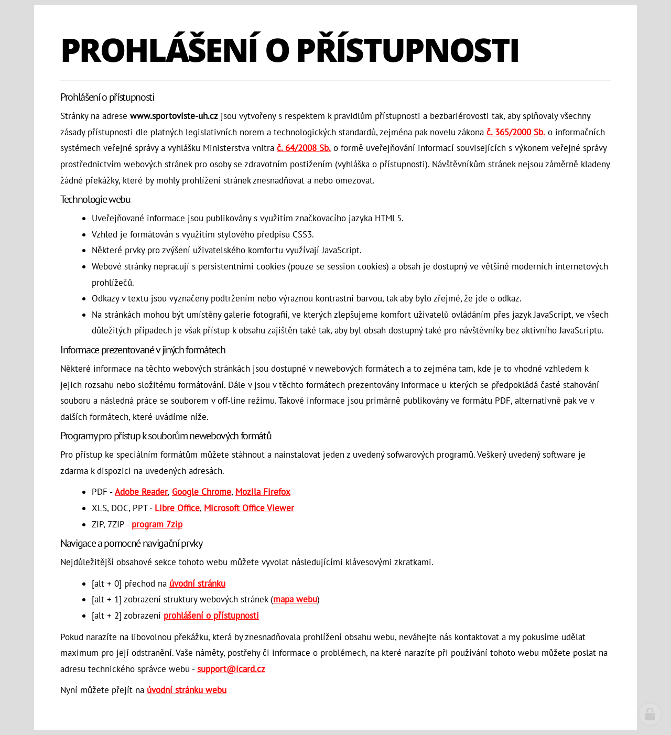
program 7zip (157, 524)
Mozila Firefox (262, 492)
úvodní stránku (197, 583)
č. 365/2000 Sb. (515, 132)
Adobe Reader (141, 492)
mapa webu (295, 599)
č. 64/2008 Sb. (304, 148)
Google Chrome (201, 492)
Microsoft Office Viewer (249, 508)
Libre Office (177, 508)
